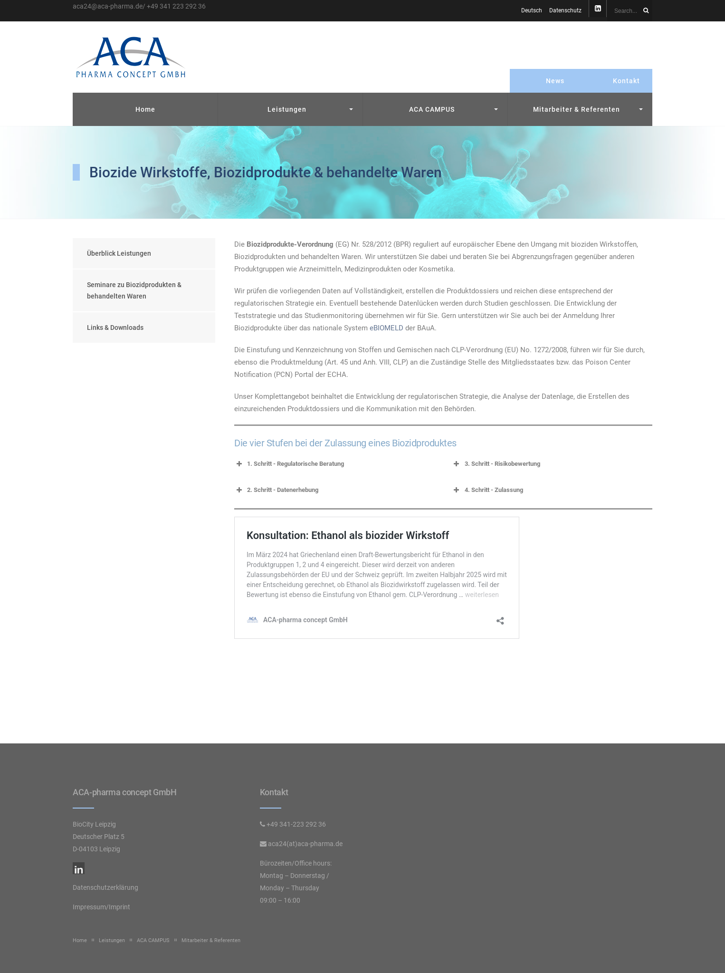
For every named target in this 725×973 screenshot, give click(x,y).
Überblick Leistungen (119, 253)
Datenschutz (565, 10)
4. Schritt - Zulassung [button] (487, 490)
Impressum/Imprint (101, 907)
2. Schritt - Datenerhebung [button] (276, 490)
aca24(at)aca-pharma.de (305, 844)
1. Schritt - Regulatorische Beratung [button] (289, 464)
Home (145, 109)
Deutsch (531, 10)
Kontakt (626, 81)
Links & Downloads (115, 327)
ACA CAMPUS (432, 109)
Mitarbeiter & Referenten (576, 109)
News (555, 81)
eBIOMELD (386, 328)
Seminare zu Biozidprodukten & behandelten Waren (134, 290)
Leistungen (286, 109)
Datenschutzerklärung (105, 887)
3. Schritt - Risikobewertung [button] (496, 464)
